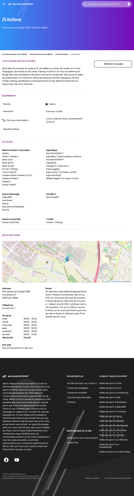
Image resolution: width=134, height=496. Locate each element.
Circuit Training (10, 169)
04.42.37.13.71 (8, 308)
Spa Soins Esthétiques (13, 206)
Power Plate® (9, 184)
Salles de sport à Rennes (111, 435)
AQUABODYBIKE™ (55, 159)
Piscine (5, 209)
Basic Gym (7, 159)
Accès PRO (72, 442)
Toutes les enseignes (77, 388)
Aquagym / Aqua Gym (57, 165)
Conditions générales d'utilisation (117, 478)
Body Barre (7, 162)
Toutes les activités (77, 392)
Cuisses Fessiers (10, 178)
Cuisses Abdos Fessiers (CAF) (17, 175)
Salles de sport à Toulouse (112, 411)
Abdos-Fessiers (10, 156)
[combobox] (107, 4)
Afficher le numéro (114, 63)
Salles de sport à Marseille (112, 406)
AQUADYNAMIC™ (54, 153)
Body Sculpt (8, 165)
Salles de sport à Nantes (111, 420)
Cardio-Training (54, 222)
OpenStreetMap (117, 281)
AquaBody (51, 162)
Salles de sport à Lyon (110, 388)
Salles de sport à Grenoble (113, 430)
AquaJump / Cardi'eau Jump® (61, 172)
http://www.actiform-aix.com (17, 348)
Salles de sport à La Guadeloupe (109, 446)
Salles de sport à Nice (110, 416)
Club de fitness (61, 54)
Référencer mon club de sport (82, 437)
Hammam (7, 200)
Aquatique (51, 150)
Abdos (5, 153)
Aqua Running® (53, 175)
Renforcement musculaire (16, 150)
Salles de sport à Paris (110, 383)
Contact (71, 402)
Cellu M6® (7, 197)
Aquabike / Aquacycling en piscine (63, 156)
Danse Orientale (10, 222)
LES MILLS (51, 194)
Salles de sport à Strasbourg (113, 392)
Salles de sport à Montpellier (114, 425)
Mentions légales (92, 478)
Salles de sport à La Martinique (114, 451)
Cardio (50, 219)
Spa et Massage (10, 194)
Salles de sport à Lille (109, 397)
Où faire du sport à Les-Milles (14, 54)
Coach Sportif (9, 172)
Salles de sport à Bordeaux (112, 402)
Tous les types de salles (79, 397)
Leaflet (105, 281)
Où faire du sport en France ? (82, 383)
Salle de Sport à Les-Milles (41, 54)
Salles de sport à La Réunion (113, 439)
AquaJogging (52, 169)
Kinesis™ (6, 181)
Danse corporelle (11, 219)
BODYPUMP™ (52, 197)
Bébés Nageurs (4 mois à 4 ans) (62, 178)
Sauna (5, 203)
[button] (67, 259)
